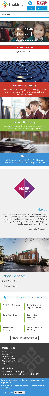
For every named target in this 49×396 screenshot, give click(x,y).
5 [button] (23, 40)
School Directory (24, 122)
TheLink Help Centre (10, 361)
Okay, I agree (7, 392)
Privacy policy (7, 356)
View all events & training (24, 337)
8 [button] (30, 40)
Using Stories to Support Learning (35, 306)
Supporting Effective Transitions (32, 317)
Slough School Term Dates (24, 51)
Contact (5, 363)
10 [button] (35, 40)
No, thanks (19, 392)
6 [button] (25, 40)
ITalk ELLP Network (11, 305)
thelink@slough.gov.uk (17, 372)
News (24, 156)
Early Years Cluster (11, 315)
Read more (24, 34)
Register (42, 8)
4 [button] (21, 40)
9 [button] (32, 40)
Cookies (5, 354)
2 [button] (16, 40)
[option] (24, 31)
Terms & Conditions (10, 359)
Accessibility (7, 351)
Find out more (10, 286)
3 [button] (18, 40)
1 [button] (14, 40)
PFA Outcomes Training (9, 328)
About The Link (24, 29)
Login (31, 8)
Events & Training (24, 85)
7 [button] (28, 40)
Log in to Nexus (37, 229)
